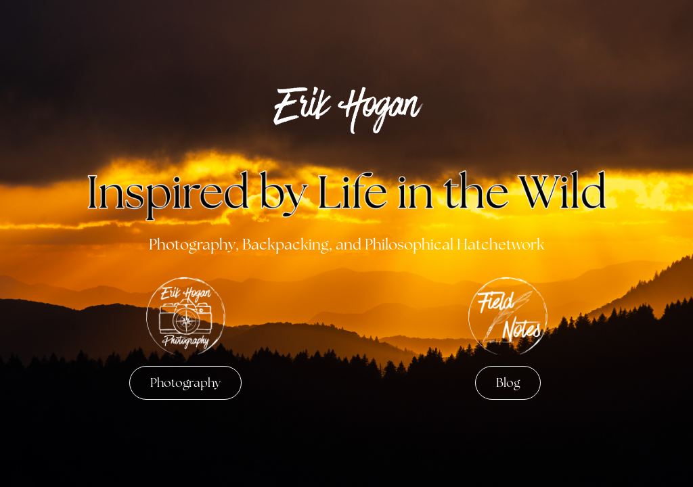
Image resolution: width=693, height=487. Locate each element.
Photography (185, 382)
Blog (508, 382)
